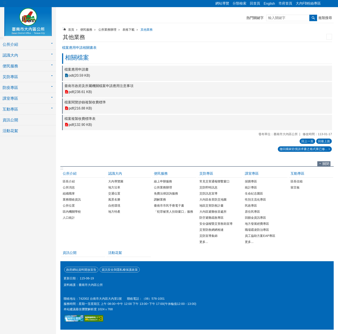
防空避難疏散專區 (211, 217)
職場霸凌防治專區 (257, 229)
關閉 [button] (325, 164)
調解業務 (160, 199)
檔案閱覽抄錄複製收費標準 (85, 102)
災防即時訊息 (208, 187)
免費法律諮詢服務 (166, 193)
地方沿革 (114, 187)
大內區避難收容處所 (213, 211)
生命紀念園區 (254, 193)
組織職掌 (69, 193)
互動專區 (297, 173)
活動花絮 (10, 131)
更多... (203, 242)
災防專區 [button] (10, 77)
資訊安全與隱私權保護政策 (120, 269)
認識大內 (115, 173)
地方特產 (114, 211)
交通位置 (114, 193)
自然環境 (114, 205)
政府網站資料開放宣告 (81, 269)
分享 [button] (326, 3)
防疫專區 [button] (10, 87)
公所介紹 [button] (10, 44)
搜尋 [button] (313, 18)
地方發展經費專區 (257, 223)
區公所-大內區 (28, 21)
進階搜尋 (325, 18)
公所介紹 (70, 173)
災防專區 (206, 173)
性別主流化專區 (255, 199)
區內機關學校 (72, 211)
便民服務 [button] (10, 66)
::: (4, 2)
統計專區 (251, 187)
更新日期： (71, 278)
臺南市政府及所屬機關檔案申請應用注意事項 (98, 86)
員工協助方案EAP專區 (260, 235)
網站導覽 (222, 3)
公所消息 (69, 187)
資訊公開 (10, 120)
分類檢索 (239, 3)
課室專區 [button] (10, 98)
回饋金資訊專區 (255, 217)
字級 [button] (332, 3)
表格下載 (128, 29)
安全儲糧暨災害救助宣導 (216, 223)
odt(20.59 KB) (79, 75)
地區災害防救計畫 (211, 205)
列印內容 (329, 37)
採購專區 (251, 181)
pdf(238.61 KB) (80, 92)
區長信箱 (297, 181)
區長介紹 (69, 181)
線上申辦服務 (163, 181)
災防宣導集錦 (208, 235)
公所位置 (69, 205)
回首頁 (255, 3)
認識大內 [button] (10, 55)
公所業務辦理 (107, 29)
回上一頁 (307, 141)
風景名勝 (114, 199)
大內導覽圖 (115, 181)
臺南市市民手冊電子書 (169, 205)
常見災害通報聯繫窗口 (214, 181)
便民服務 (86, 29)
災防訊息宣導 (208, 193)
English (269, 3)
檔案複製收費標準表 (79, 118)
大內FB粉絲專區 (308, 3)
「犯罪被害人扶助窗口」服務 (173, 211)
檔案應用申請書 (76, 69)
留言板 (295, 187)
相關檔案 (77, 57)
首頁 (71, 29)
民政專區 (251, 205)
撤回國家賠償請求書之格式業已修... (303, 149)
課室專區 (252, 173)
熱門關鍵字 (255, 18)
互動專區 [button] (10, 109)
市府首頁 (285, 3)
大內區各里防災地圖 (213, 199)
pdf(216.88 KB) (80, 108)
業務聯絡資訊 (72, 199)
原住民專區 (252, 211)
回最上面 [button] (324, 141)
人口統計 (69, 217)
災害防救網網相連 (211, 229)
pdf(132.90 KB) (80, 125)
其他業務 (147, 29)
